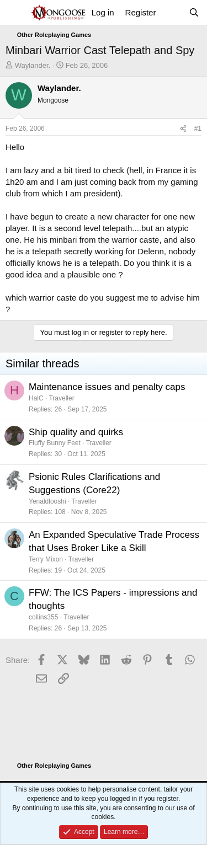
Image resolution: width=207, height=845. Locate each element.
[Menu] (15, 13)
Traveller (61, 398)
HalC (36, 398)
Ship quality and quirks (76, 432)
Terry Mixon (46, 559)
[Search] (194, 12)
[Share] (183, 128)
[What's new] (172, 12)
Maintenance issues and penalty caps (107, 387)
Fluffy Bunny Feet (55, 443)
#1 (197, 128)
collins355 (43, 617)
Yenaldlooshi (47, 501)
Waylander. (33, 65)
